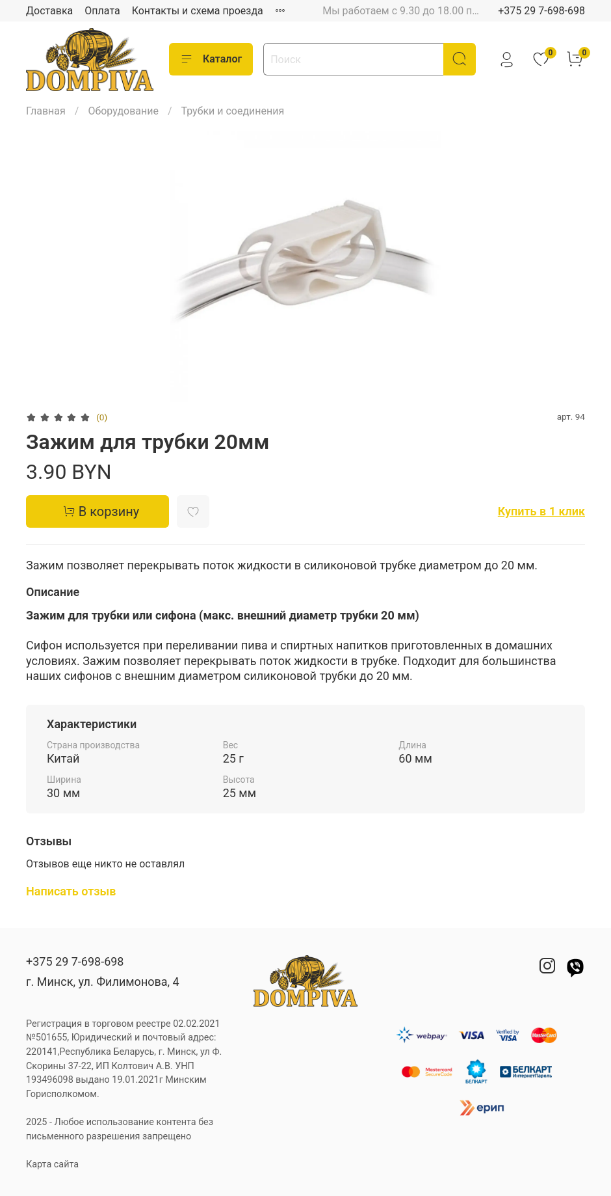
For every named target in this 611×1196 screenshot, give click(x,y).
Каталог (211, 59)
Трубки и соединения (233, 111)
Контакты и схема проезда (197, 11)
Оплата (102, 11)
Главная (46, 111)
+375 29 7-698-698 (541, 11)
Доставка (49, 11)
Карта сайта (52, 1164)
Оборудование (123, 111)
